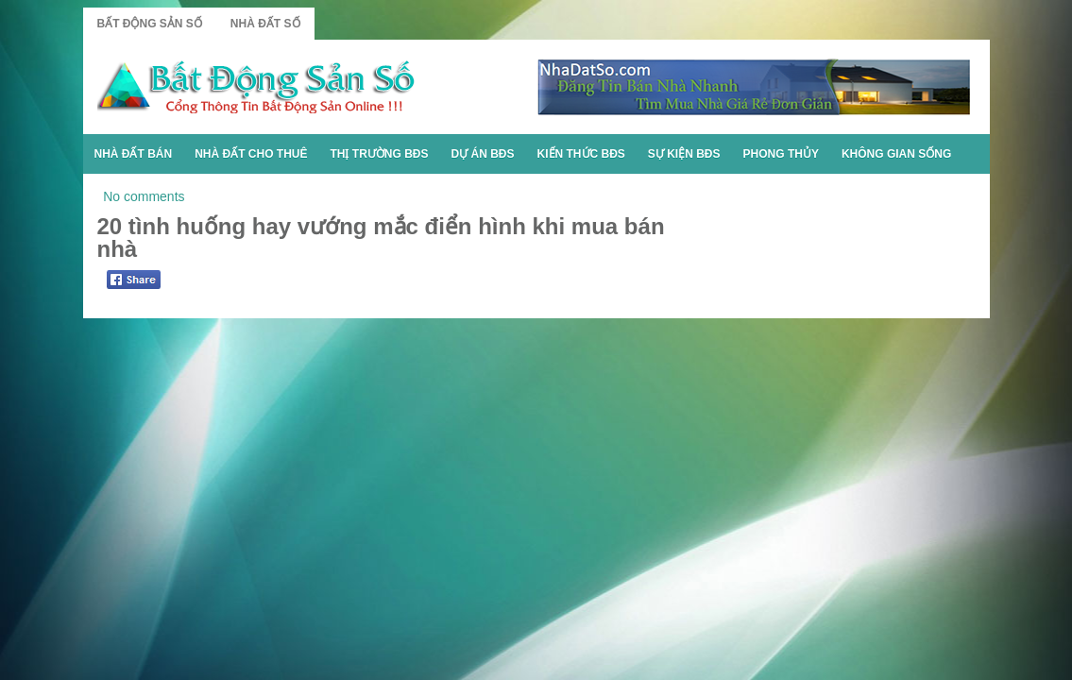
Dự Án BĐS (483, 154)
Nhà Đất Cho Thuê (251, 154)
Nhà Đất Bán (133, 154)
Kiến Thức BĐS (581, 154)
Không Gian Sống (896, 154)
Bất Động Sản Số (149, 23)
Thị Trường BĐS (380, 154)
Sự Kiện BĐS (684, 154)
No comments (143, 196)
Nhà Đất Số (265, 23)
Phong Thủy (781, 154)
